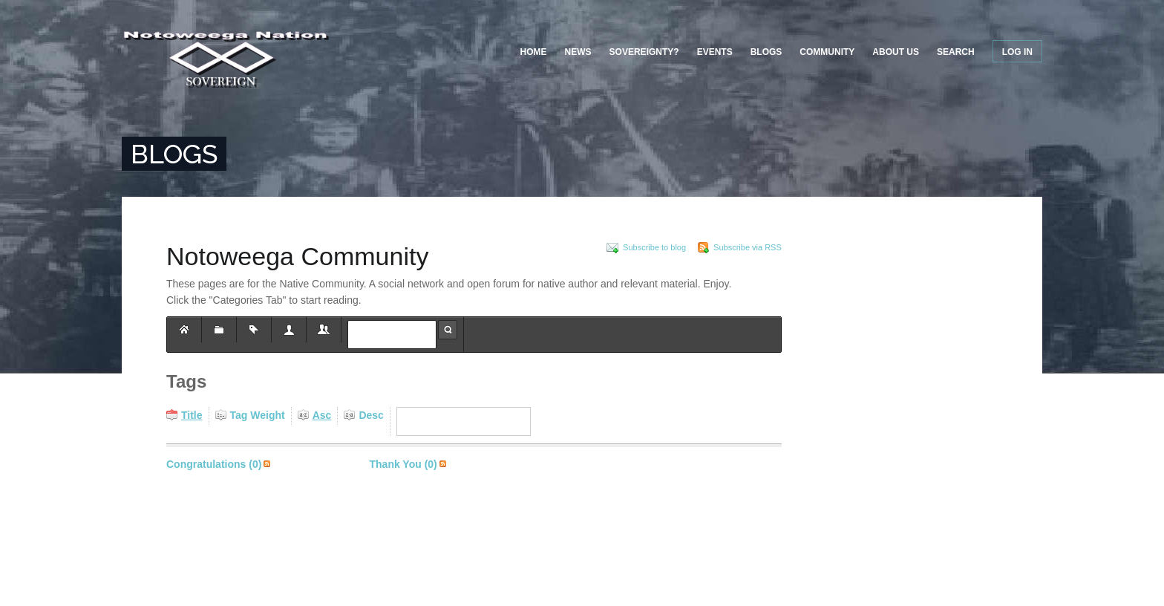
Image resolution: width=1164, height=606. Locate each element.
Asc (322, 415)
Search (956, 52)
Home (533, 52)
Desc (371, 415)
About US (895, 52)
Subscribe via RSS (267, 464)
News (578, 52)
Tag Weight (257, 415)
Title (192, 415)
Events (715, 52)
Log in (1017, 52)
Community (827, 52)
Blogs (766, 52)
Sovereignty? (644, 52)
